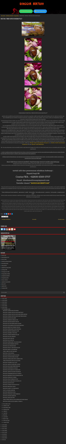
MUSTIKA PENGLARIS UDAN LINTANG (12, 329)
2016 (3, 430)
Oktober (5, 405)
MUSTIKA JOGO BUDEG (8, 353)
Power (3, 279)
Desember (5, 309)
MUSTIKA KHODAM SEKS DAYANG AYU (12, 380)
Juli (4, 411)
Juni (4, 413)
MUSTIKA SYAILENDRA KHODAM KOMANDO (13, 325)
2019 (3, 424)
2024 (3, 300)
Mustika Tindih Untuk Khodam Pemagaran (39, 142)
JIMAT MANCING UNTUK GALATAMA (11, 360)
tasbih (3, 286)
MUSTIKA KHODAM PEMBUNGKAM (11, 366)
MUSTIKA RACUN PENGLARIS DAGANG (12, 323)
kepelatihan (4, 257)
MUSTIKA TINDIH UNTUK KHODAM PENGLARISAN (15, 314)
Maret (4, 418)
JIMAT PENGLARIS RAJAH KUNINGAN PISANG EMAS (15, 399)
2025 (3, 298)
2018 (3, 426)
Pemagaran (4, 271)
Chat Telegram (40, 11)
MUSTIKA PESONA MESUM (9, 395)
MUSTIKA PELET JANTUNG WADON (11, 347)
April (4, 416)
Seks (3, 284)
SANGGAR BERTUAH (40, 183)
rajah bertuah (5, 281)
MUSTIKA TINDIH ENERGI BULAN (11, 334)
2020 (3, 307)
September (6, 407)
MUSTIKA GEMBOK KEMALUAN (10, 319)
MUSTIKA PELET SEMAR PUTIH (10, 379)
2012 (3, 437)
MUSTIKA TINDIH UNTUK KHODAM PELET (11, 18)
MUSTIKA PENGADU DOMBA (9, 377)
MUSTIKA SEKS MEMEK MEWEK (10, 343)
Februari (5, 420)
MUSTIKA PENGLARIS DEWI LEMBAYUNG (13, 358)
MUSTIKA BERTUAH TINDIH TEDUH (11, 327)
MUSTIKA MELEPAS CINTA (9, 386)
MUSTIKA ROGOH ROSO (8, 382)
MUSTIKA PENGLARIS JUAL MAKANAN (12, 342)
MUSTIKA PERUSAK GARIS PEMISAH (11, 393)
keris (3, 259)
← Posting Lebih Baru (6, 219)
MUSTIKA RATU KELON (8, 338)
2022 (3, 304)
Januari (5, 422)
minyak (3, 265)
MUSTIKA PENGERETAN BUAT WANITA (12, 373)
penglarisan (4, 275)
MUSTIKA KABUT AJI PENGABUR (11, 388)
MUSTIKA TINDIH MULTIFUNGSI (11, 310)
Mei (4, 415)
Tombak (3, 288)
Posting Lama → (61, 219)
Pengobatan (4, 277)
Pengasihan (16, 15)
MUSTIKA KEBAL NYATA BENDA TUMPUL (13, 401)
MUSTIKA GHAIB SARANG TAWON (11, 321)
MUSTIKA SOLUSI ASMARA (9, 336)
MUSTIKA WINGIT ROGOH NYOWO (11, 384)
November (5, 403)
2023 (3, 302)
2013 (3, 436)
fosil (3, 255)
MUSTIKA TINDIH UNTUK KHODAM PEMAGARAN (14, 316)
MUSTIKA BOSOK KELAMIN (9, 317)
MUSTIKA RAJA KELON (8, 340)
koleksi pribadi (9, 15)
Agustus (5, 409)
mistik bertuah (5, 267)
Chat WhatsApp (26, 11)
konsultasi (4, 263)
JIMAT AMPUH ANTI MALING (10, 351)
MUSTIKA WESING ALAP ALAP (10, 362)
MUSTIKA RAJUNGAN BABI (9, 345)
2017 (3, 428)
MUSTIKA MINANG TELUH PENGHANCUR (13, 375)
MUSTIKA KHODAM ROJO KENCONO (11, 369)
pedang (3, 269)
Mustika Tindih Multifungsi (38, 144)
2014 (3, 434)
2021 (3, 305)
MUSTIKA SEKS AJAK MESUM (10, 349)
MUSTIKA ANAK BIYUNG (9, 397)
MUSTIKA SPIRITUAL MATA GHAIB (11, 355)
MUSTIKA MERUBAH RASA (9, 392)
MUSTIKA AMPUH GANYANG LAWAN (11, 364)
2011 (3, 439)
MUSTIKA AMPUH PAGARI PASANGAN (12, 371)
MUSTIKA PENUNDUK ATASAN (10, 368)
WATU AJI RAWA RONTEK (9, 390)
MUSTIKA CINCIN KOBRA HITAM (10, 356)
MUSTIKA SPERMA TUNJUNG (10, 332)
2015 (3, 432)
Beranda (3, 15)
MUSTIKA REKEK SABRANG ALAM (11, 330)
